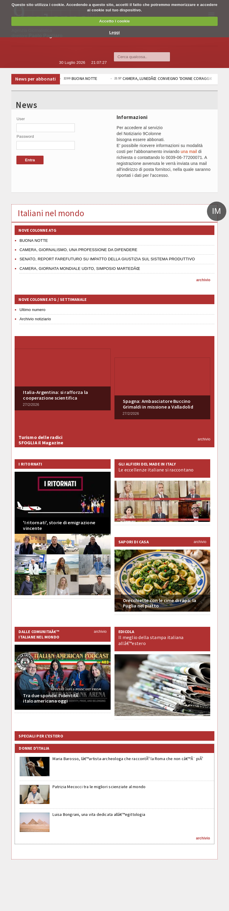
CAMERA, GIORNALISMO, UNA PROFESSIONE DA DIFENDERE (78, 250)
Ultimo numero (32, 309)
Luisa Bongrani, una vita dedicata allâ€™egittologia (98, 814)
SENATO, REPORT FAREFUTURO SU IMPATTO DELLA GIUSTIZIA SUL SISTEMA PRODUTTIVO (107, 259)
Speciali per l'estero (40, 736)
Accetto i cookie (114, 21)
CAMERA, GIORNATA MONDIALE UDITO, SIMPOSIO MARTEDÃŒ (79, 268)
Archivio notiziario (35, 319)
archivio (203, 280)
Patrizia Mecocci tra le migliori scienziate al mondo (99, 786)
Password (25, 136)
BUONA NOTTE (104, 78)
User (20, 119)
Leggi (114, 32)
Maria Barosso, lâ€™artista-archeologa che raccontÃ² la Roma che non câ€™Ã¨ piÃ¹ (127, 758)
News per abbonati (35, 79)
